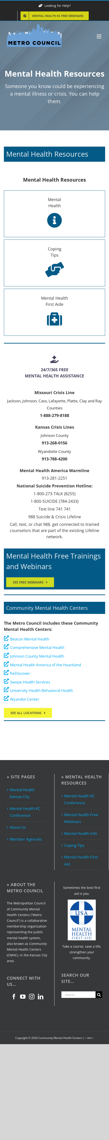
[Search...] (78, 994)
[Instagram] (31, 996)
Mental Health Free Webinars (81, 818)
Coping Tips (74, 845)
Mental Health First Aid (81, 860)
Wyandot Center (24, 699)
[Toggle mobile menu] (99, 36)
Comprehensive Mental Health (37, 647)
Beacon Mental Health (29, 639)
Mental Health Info (80, 833)
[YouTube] (23, 996)
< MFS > (89, 1038)
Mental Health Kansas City (22, 793)
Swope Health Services (30, 682)
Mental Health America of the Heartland (45, 664)
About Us (18, 827)
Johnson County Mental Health (37, 656)
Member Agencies (26, 839)
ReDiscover (20, 673)
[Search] (99, 994)
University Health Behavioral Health (41, 690)
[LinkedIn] (40, 996)
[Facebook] (14, 996)
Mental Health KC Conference (25, 812)
